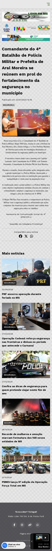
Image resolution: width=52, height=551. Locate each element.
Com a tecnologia (26, 546)
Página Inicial (26, 534)
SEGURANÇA (8, 105)
